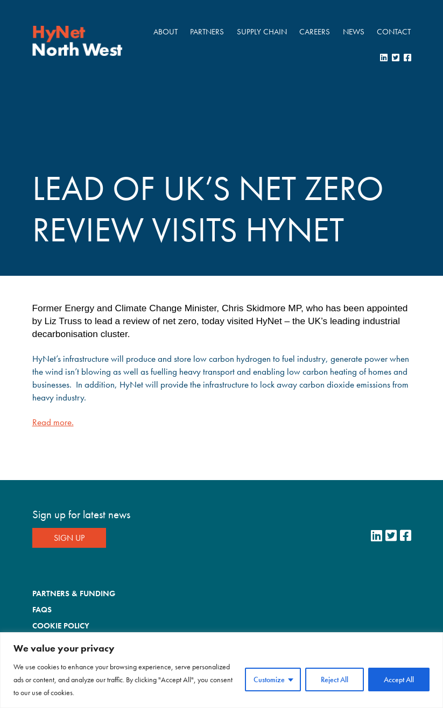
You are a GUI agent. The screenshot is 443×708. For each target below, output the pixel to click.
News (353, 32)
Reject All (334, 679)
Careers (314, 32)
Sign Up (69, 537)
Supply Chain (262, 32)
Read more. (53, 422)
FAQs (42, 609)
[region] (221, 670)
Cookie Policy (60, 626)
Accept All (399, 679)
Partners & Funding (73, 593)
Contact (394, 32)
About (165, 32)
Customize (269, 679)
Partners (207, 32)
